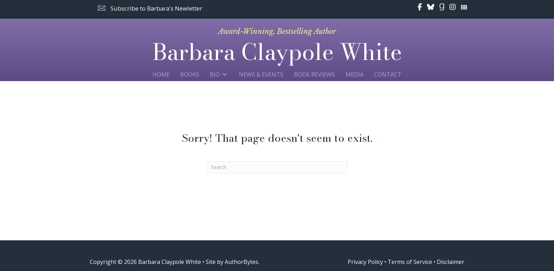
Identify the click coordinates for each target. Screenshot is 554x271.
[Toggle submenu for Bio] (224, 74)
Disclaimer (450, 262)
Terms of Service (410, 262)
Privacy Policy (365, 262)
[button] (150, 8)
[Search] (277, 167)
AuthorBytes (241, 262)
